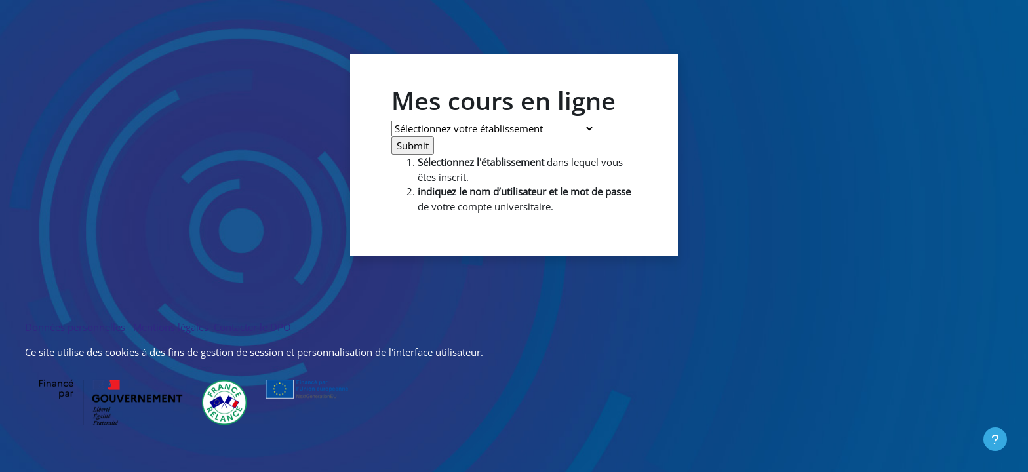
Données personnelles (77, 327)
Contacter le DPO (251, 327)
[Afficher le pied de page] (995, 439)
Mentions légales (170, 327)
